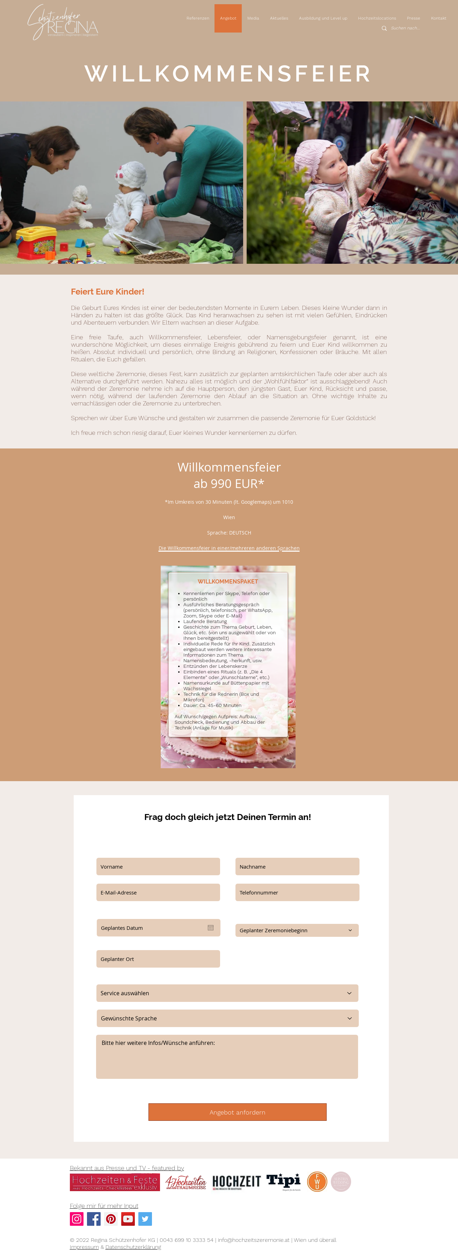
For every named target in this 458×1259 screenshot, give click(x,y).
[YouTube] (128, 1219)
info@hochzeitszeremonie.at (254, 1240)
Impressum (84, 1247)
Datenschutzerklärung (133, 1247)
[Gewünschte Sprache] (228, 1018)
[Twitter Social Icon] (145, 1219)
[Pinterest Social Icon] (111, 1219)
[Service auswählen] (227, 993)
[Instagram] (76, 1219)
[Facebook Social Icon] (94, 1219)
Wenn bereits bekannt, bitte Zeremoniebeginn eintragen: (286, 916)
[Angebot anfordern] (237, 1112)
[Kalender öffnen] (210, 928)
